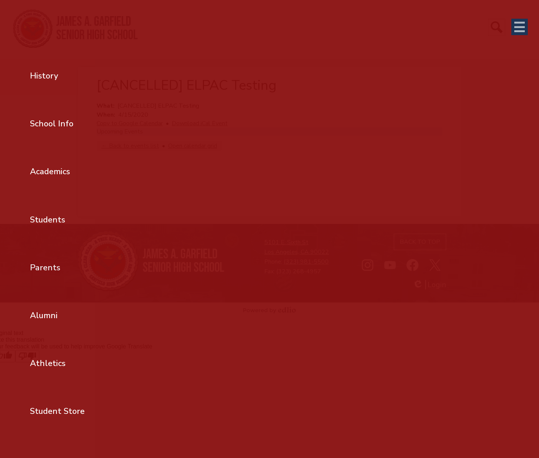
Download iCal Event (200, 123)
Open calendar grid (192, 146)
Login (429, 284)
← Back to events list (130, 146)
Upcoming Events (120, 131)
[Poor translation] (27, 356)
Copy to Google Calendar (130, 123)
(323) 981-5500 (306, 262)
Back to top (420, 242)
